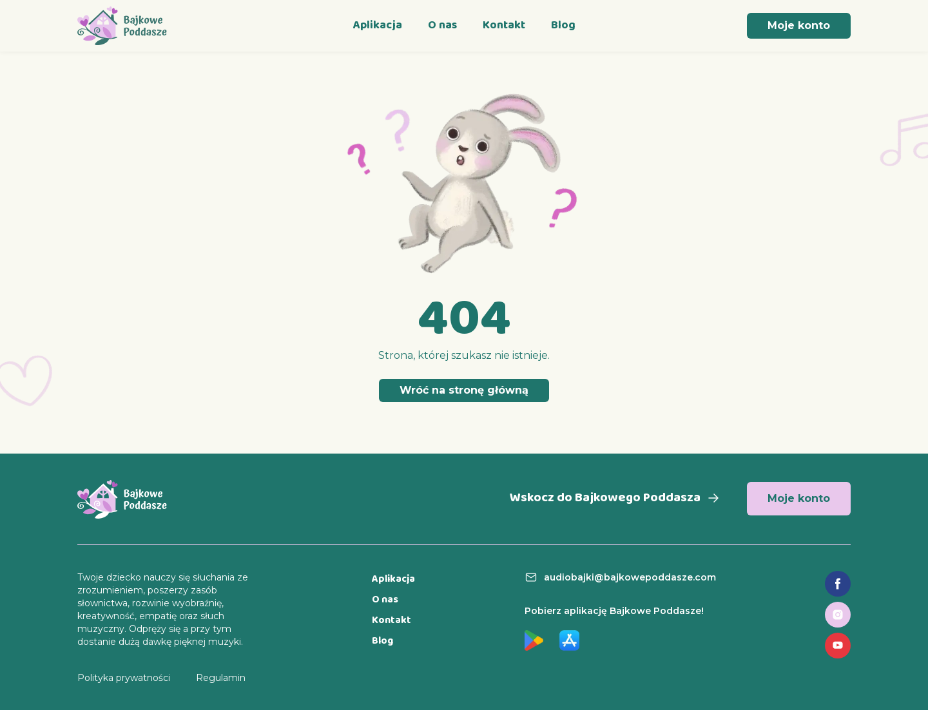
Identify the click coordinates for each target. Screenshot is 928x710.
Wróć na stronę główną (464, 390)
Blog (563, 25)
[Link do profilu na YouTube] (838, 645)
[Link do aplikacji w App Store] (569, 640)
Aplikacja (377, 25)
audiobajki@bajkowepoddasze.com (630, 577)
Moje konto (799, 25)
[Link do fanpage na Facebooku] (838, 584)
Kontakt (504, 25)
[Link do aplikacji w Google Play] (534, 640)
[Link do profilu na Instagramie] (838, 615)
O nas (442, 25)
